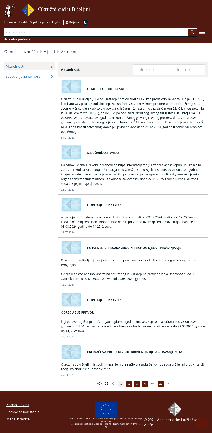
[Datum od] (147, 70)
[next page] (153, 384)
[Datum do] (183, 70)
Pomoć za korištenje (23, 412)
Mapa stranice (18, 419)
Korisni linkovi (17, 404)
